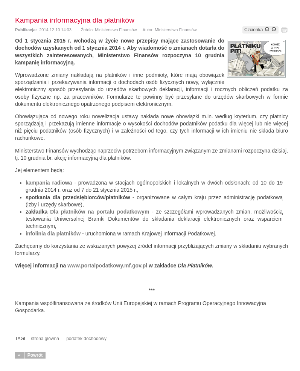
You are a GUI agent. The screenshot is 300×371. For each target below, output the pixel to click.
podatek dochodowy (86, 338)
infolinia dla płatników (53, 234)
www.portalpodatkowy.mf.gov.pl (107, 266)
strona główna (45, 338)
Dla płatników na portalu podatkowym (99, 212)
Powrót (35, 355)
